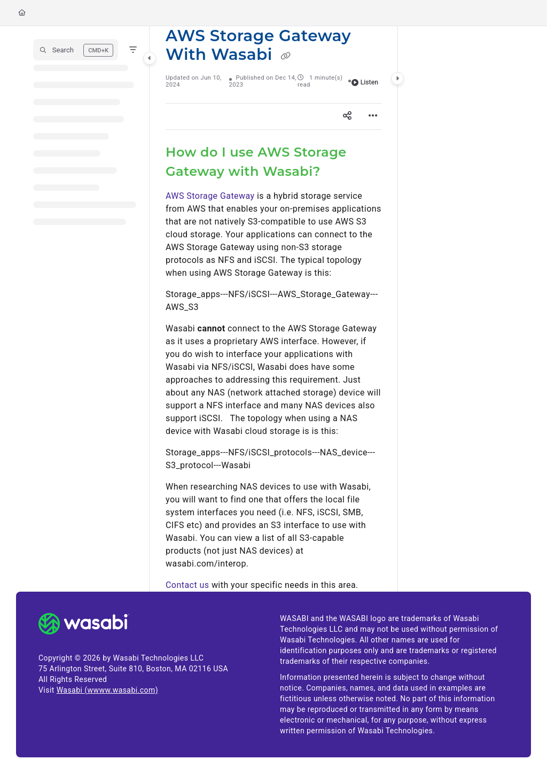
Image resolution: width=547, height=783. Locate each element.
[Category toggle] (149, 58)
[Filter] (133, 49)
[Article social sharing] (347, 116)
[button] (75, 49)
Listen (364, 82)
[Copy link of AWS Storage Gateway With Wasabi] (285, 56)
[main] (273, 309)
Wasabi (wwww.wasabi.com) (107, 690)
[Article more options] (372, 116)
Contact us (187, 585)
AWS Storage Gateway (210, 196)
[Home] (22, 13)
